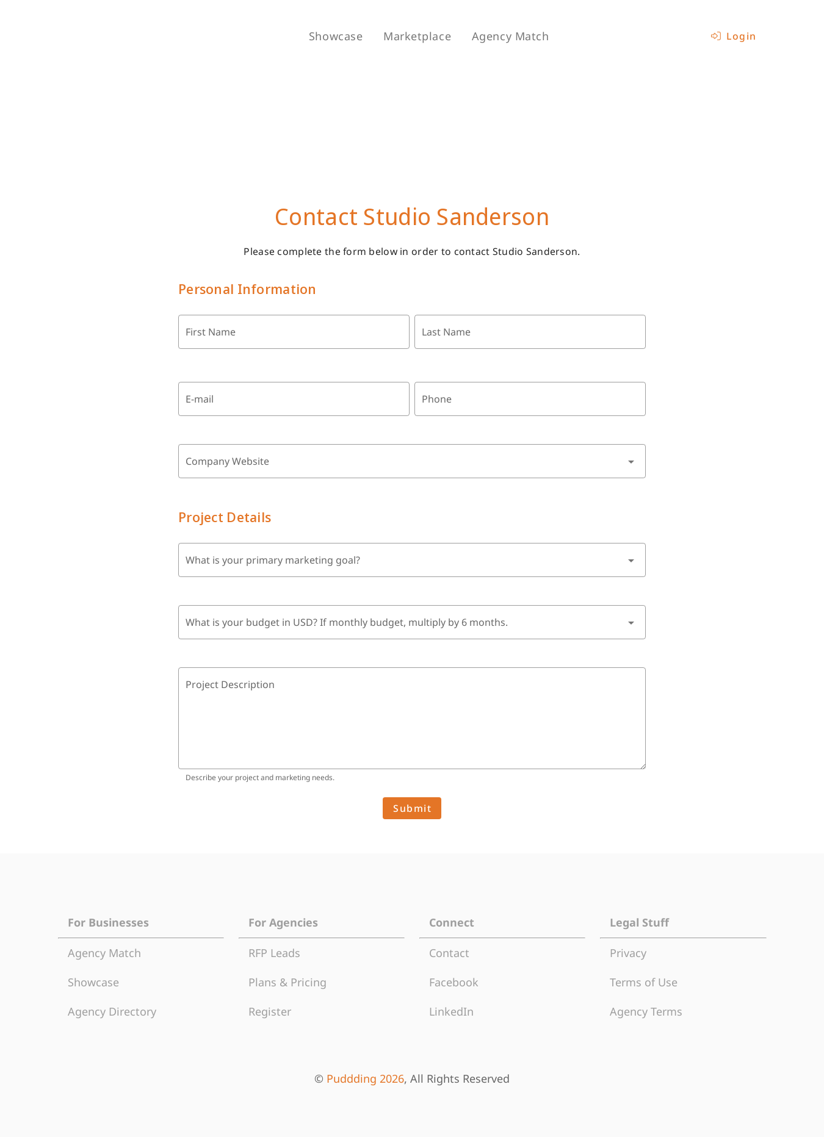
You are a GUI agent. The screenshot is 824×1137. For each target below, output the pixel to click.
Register (269, 1011)
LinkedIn (451, 1011)
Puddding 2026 (365, 1078)
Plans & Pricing (287, 982)
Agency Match (104, 952)
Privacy (628, 952)
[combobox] (412, 461)
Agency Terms (646, 1011)
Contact (449, 952)
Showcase (93, 982)
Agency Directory (112, 1011)
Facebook (454, 982)
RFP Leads (274, 952)
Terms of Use (644, 982)
